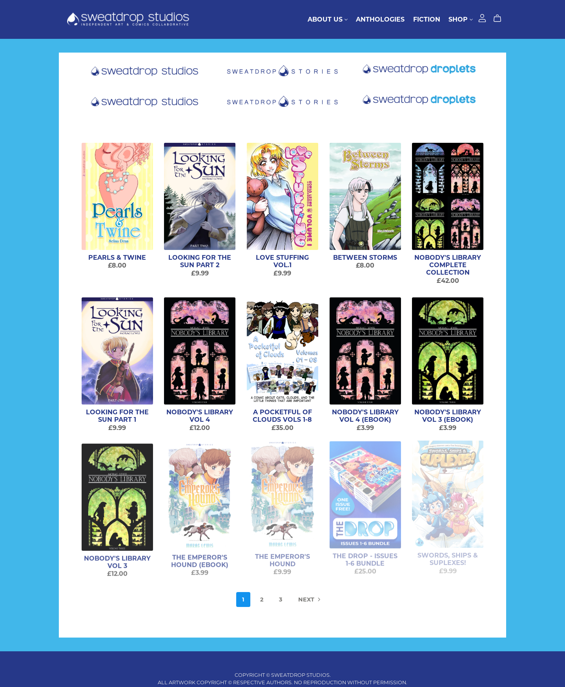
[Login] (482, 17)
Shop (460, 19)
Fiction (426, 19)
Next (310, 600)
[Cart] (500, 18)
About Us (328, 19)
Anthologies (380, 19)
